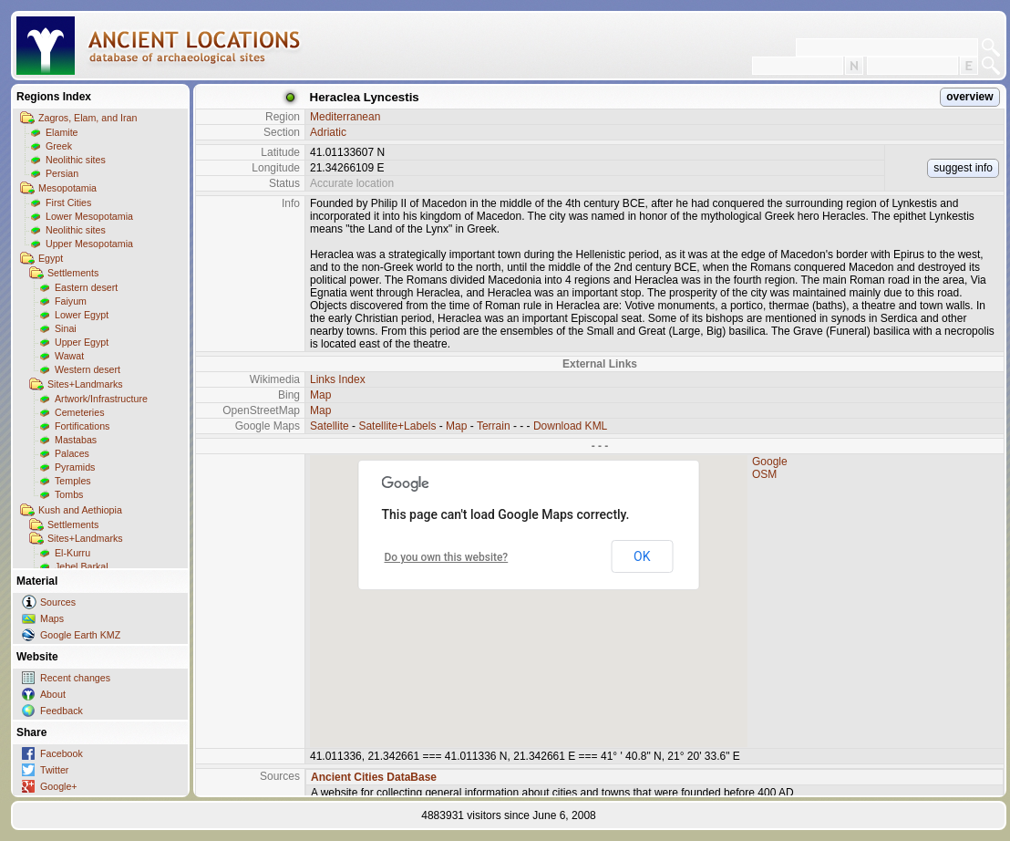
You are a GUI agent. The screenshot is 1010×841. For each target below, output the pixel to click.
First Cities (68, 202)
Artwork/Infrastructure (101, 398)
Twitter (54, 769)
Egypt (50, 258)
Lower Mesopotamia (89, 216)
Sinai (66, 328)
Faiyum (71, 301)
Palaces (72, 453)
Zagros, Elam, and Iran (87, 117)
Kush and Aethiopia (80, 509)
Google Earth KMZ (80, 634)
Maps (52, 618)
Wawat (69, 355)
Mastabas (76, 439)
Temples (73, 480)
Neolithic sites (76, 159)
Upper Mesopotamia (89, 243)
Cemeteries (79, 412)
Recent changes (75, 677)
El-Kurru (72, 552)
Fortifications (82, 425)
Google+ (58, 786)
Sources (58, 602)
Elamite (62, 132)
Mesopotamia (67, 187)
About (53, 694)
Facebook (61, 753)
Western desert (87, 369)
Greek (59, 145)
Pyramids (75, 467)
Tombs (69, 494)
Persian (62, 173)
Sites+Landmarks (85, 384)
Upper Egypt (81, 342)
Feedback (61, 710)
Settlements (72, 272)
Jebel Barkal (81, 566)
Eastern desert (86, 287)
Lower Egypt (81, 314)
